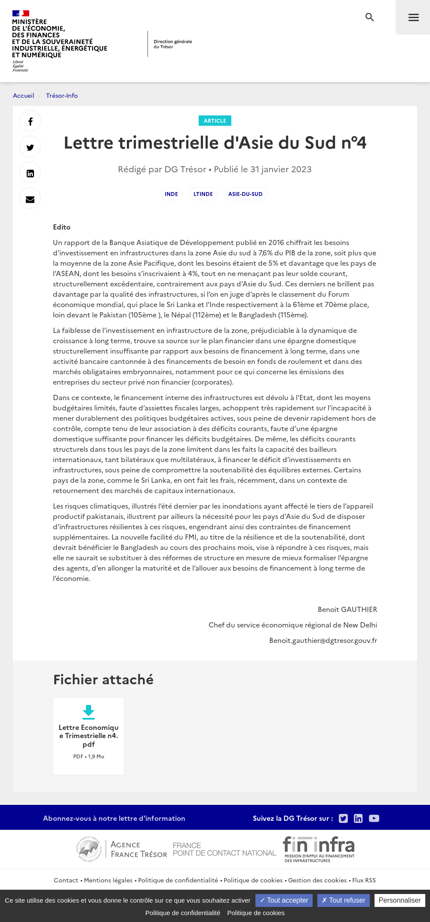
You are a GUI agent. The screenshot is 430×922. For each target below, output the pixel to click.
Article (215, 120)
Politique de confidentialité (178, 879)
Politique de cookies (253, 879)
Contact (66, 879)
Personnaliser (400, 900)
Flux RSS (364, 879)
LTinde (203, 193)
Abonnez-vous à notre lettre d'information (114, 817)
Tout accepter (284, 900)
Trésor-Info (62, 95)
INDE (171, 193)
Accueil (23, 95)
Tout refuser (344, 900)
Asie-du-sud (245, 193)
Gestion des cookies (317, 879)
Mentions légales (108, 879)
